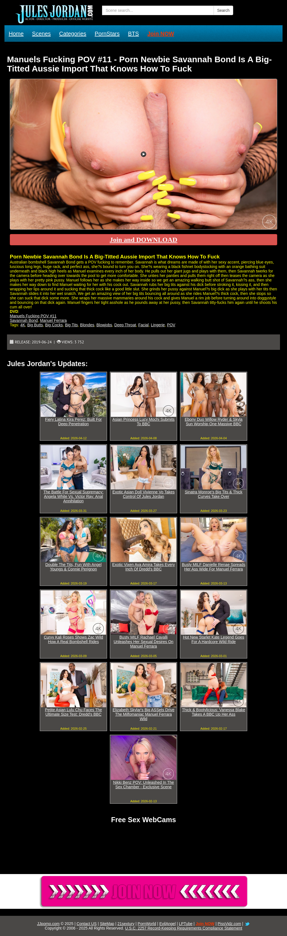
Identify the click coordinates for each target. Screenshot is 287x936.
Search (223, 10)
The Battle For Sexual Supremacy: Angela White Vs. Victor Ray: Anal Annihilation (73, 496)
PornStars (107, 34)
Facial (143, 325)
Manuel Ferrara (53, 320)
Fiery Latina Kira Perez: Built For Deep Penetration (73, 421)
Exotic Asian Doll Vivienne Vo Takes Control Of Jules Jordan (143, 494)
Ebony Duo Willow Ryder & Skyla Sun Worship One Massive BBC (213, 421)
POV (171, 325)
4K (22, 325)
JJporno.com (48, 923)
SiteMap (107, 923)
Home (16, 34)
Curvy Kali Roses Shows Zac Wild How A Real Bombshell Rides (73, 639)
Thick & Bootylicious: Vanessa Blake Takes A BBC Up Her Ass (213, 712)
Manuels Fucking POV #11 (33, 316)
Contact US (87, 923)
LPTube (186, 923)
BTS (133, 34)
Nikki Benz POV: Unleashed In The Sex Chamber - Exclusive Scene (143, 784)
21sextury (126, 923)
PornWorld (147, 923)
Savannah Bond (24, 320)
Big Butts (35, 325)
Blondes (87, 325)
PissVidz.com (229, 923)
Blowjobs (104, 325)
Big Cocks (54, 325)
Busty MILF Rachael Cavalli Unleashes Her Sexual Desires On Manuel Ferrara (143, 641)
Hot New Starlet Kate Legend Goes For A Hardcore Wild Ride (213, 639)
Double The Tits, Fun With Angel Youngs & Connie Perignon (73, 566)
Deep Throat (125, 325)
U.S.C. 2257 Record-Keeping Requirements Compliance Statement (183, 928)
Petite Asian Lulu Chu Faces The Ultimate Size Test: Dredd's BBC (73, 712)
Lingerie (158, 325)
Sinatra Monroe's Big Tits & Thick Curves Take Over (213, 494)
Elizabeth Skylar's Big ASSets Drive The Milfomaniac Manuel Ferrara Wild (144, 714)
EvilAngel (167, 923)
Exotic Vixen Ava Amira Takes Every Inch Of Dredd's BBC (143, 566)
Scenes (41, 34)
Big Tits (71, 325)
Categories (72, 34)
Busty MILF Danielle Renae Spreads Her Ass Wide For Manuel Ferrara (213, 566)
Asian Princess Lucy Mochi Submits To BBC (143, 421)
